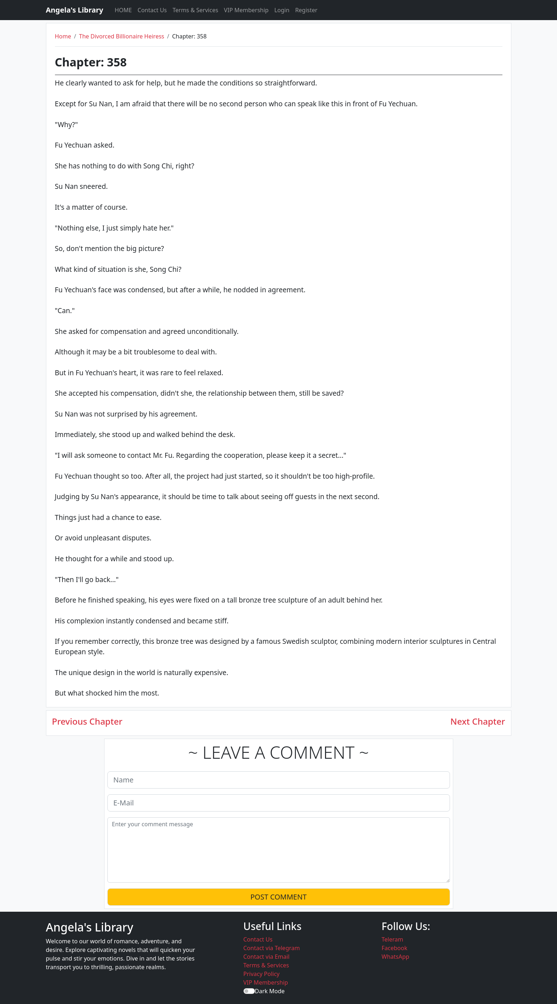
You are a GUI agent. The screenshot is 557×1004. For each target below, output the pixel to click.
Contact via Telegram (271, 948)
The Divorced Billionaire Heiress (121, 36)
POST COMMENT (278, 897)
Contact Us (152, 10)
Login (281, 10)
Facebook (395, 948)
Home (63, 36)
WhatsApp (395, 957)
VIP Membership (246, 10)
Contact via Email (266, 957)
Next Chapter (477, 721)
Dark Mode (270, 991)
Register (306, 10)
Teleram (392, 939)
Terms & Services (195, 10)
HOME (123, 10)
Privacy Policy (261, 974)
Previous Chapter (87, 721)
